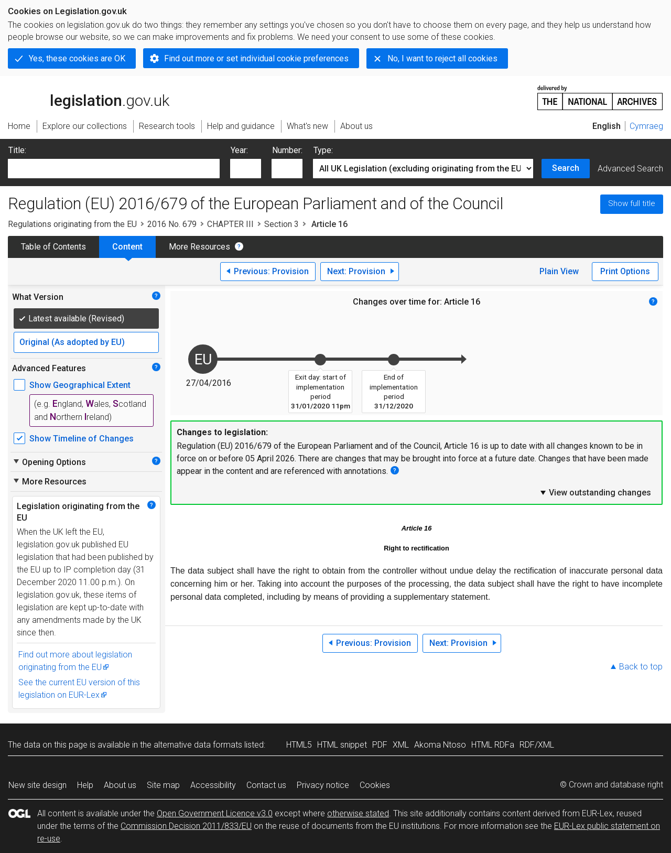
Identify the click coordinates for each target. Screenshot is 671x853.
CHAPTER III (230, 224)
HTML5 (299, 745)
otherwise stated (358, 813)
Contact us (266, 785)
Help (85, 785)
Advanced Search (630, 169)
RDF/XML (537, 745)
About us (120, 785)
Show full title (631, 203)
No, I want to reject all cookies (442, 58)
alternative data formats (198, 745)
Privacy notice (323, 785)
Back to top (641, 667)
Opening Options (49, 462)
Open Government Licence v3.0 (215, 813)
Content (127, 247)
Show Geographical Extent (80, 385)
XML (401, 745)
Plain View (559, 271)
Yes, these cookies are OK (77, 58)
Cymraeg (646, 126)
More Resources (199, 247)
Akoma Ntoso (440, 745)
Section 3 (281, 224)
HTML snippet (342, 745)
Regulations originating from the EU (72, 224)
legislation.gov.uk (88, 97)
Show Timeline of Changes (81, 439)
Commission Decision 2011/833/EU (186, 826)
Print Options (625, 271)
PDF (379, 745)
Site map (163, 785)
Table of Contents (53, 247)
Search (565, 168)
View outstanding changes (595, 492)
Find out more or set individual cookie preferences (256, 58)
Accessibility (213, 785)
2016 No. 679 (172, 224)
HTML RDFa (492, 745)
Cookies (375, 785)
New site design (37, 785)
